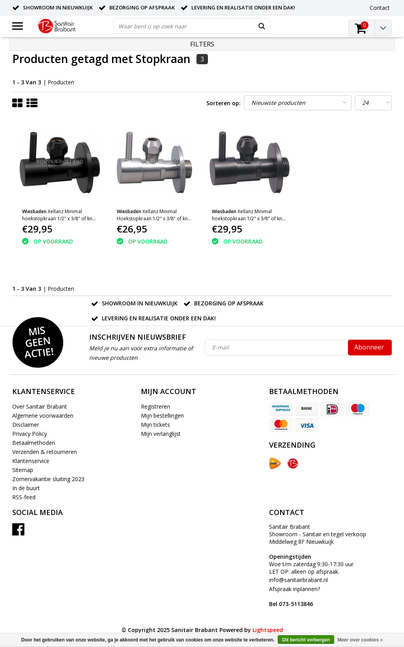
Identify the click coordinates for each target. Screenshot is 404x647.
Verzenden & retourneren (44, 452)
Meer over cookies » (360, 640)
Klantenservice (30, 461)
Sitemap (22, 470)
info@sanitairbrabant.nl (298, 580)
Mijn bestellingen (162, 415)
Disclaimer (25, 424)
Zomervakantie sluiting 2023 (48, 479)
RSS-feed (24, 497)
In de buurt (26, 488)
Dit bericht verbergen (306, 640)
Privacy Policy (29, 433)
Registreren (155, 406)
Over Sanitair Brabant (39, 406)
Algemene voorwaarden (42, 415)
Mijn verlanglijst (161, 433)
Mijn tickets (155, 424)
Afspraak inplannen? (294, 596)
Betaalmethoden (33, 442)
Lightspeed (267, 630)
